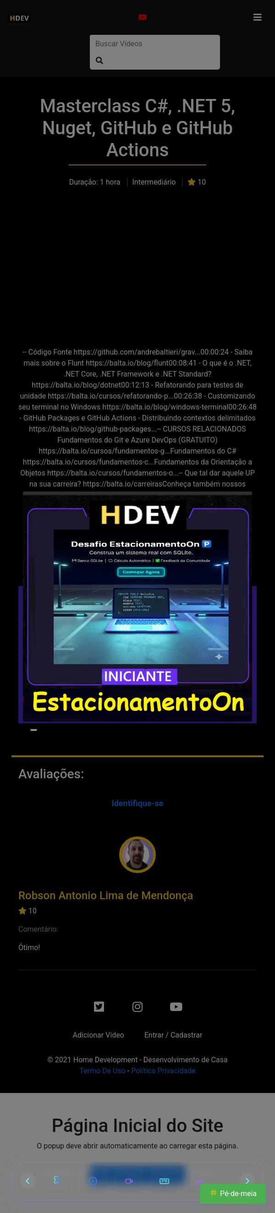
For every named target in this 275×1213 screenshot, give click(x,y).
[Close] (34, 730)
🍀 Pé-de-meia (233, 1193)
